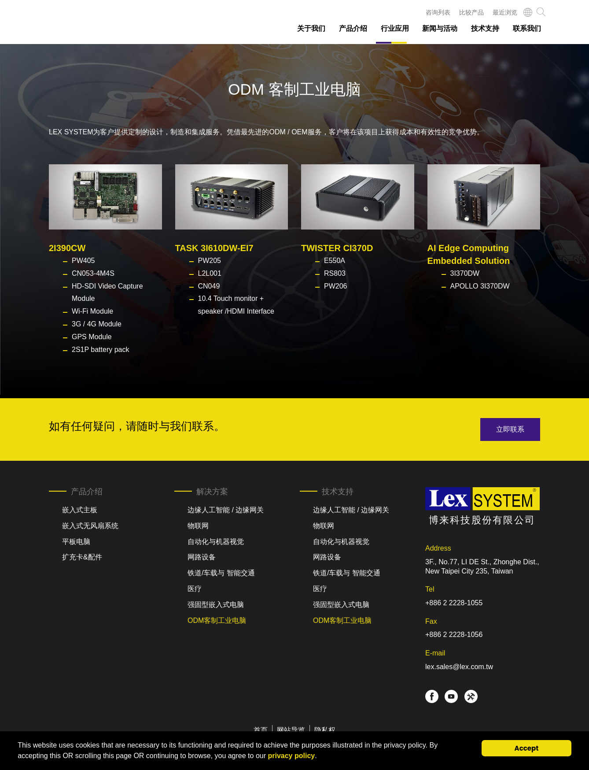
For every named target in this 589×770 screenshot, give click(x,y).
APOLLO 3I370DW (480, 286)
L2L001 (209, 273)
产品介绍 (353, 28)
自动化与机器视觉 (216, 541)
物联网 (198, 525)
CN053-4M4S (93, 273)
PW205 (209, 260)
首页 (261, 730)
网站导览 (291, 730)
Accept (527, 748)
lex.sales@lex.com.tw (459, 666)
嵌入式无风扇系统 (90, 525)
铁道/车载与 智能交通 (221, 573)
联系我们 (527, 28)
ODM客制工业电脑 (217, 620)
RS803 (335, 273)
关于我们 (311, 28)
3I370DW (465, 273)
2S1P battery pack (100, 349)
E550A (334, 260)
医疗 (195, 588)
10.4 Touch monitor (228, 298)
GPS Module (92, 337)
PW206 (335, 286)
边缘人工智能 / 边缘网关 (226, 510)
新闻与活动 (439, 28)
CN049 (209, 286)
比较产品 (471, 12)
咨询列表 (438, 12)
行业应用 (395, 28)
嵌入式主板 (79, 510)
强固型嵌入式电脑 (216, 604)
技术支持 (485, 28)
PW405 (83, 260)
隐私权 (324, 730)
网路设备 (202, 557)
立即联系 (510, 429)
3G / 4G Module (96, 324)
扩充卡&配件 (82, 557)
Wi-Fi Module (92, 311)
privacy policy (291, 755)
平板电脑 (76, 541)
